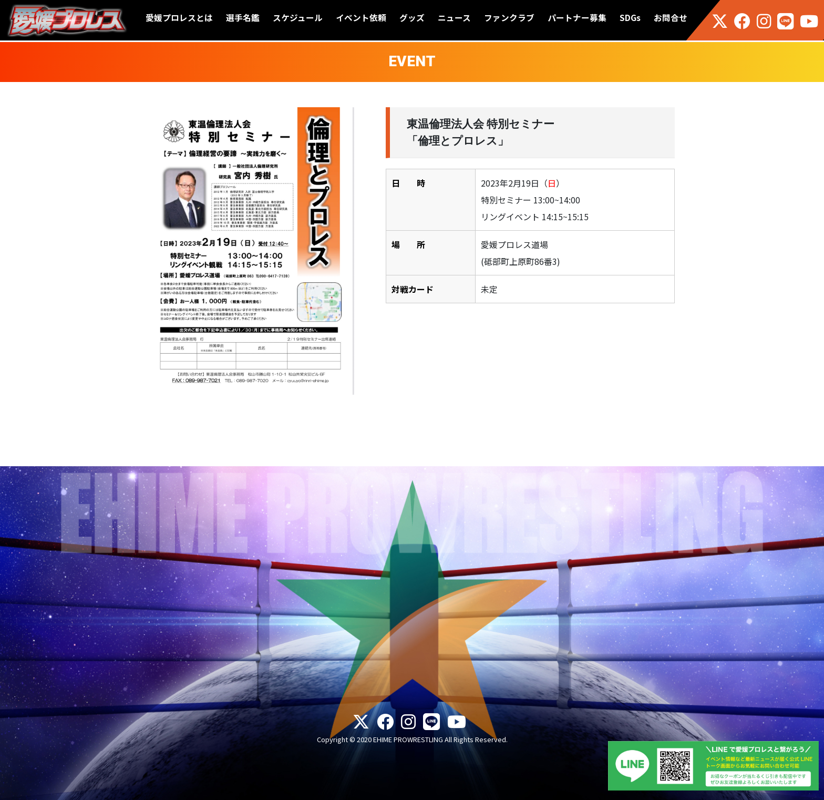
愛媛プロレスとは (179, 18)
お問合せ (670, 18)
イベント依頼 (361, 18)
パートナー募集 (577, 18)
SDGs (630, 18)
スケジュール (298, 18)
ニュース (454, 18)
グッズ (412, 18)
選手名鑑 (243, 18)
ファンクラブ (509, 18)
